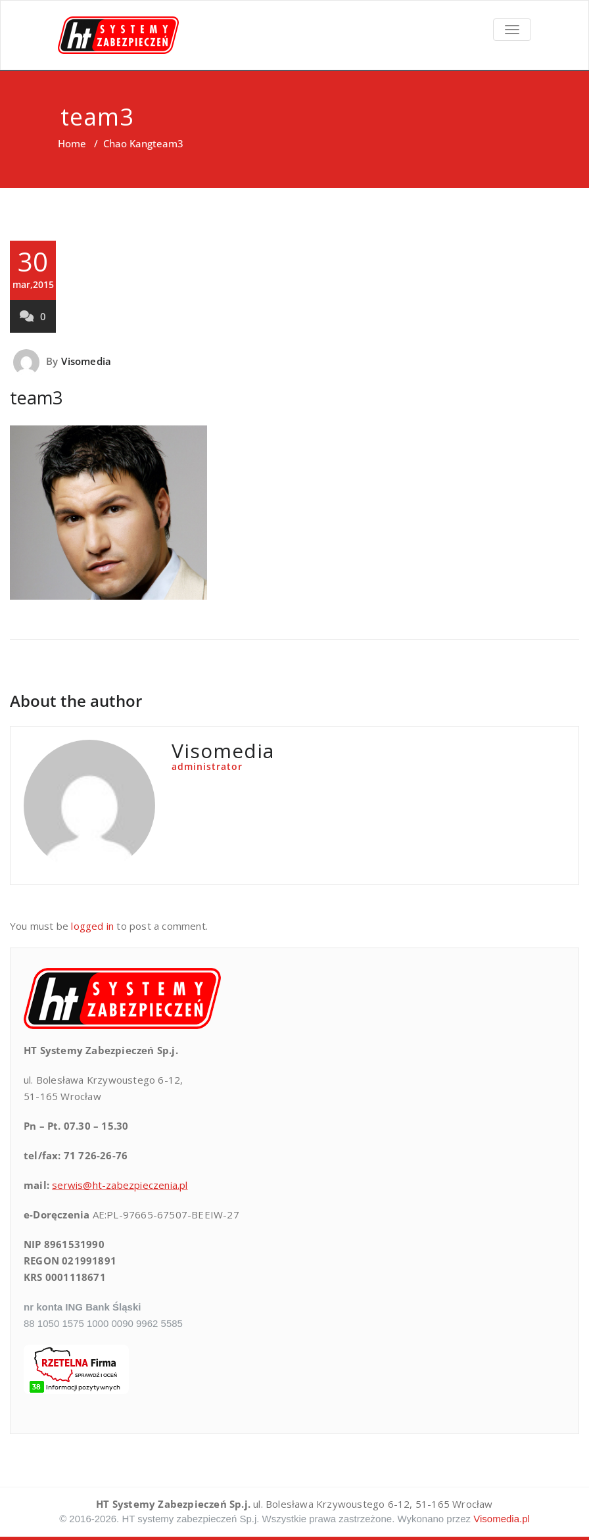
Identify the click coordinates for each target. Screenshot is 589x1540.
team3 (36, 397)
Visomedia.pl (501, 1518)
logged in (92, 925)
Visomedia (86, 361)
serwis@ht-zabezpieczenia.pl (119, 1184)
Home (72, 143)
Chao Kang (128, 143)
